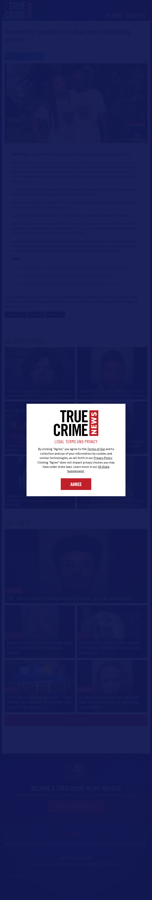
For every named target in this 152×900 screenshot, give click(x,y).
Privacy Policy (103, 458)
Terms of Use (96, 449)
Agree (76, 484)
